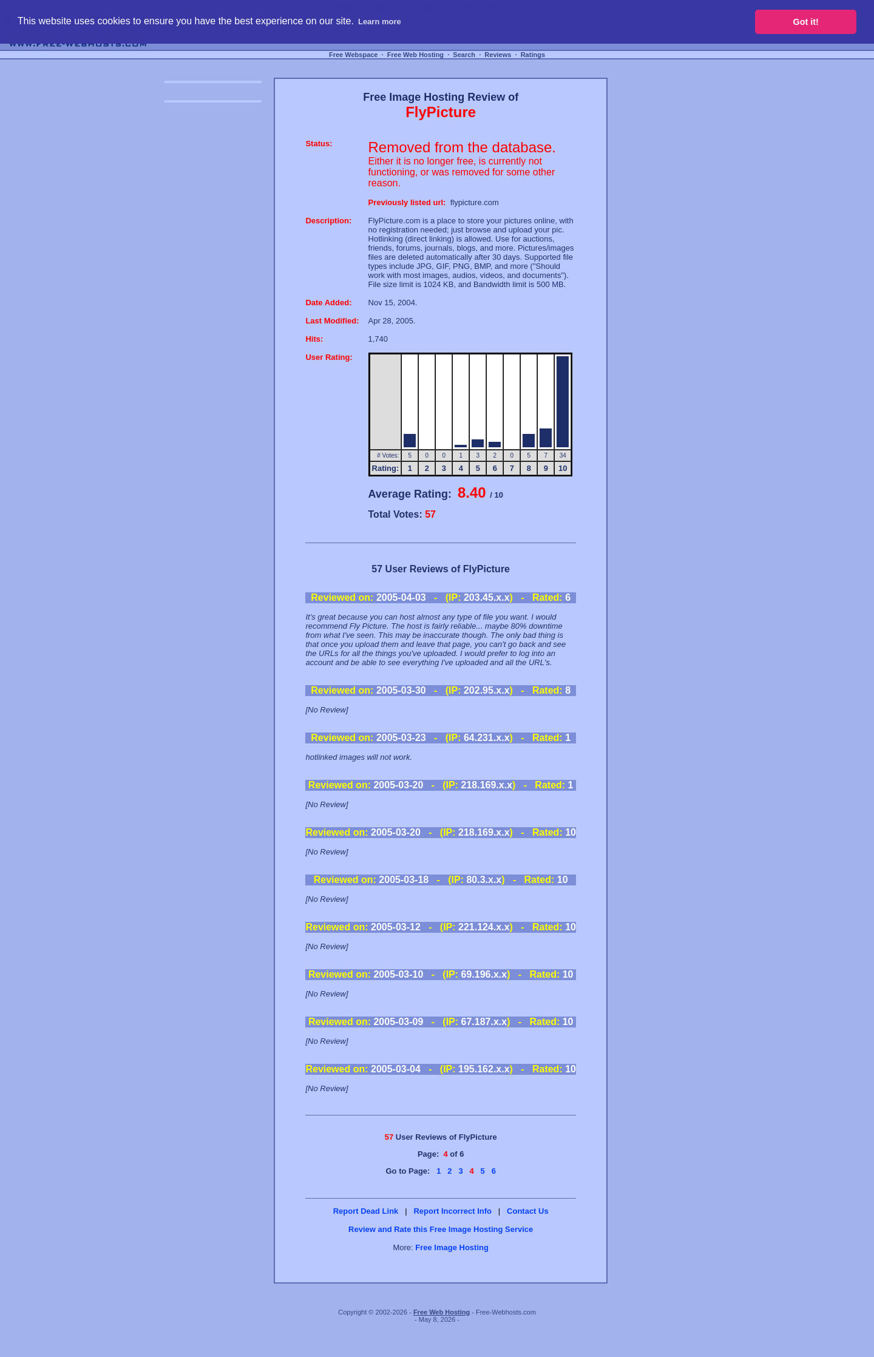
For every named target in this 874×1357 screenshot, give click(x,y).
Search (464, 54)
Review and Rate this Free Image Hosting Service (440, 1229)
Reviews (498, 54)
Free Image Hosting (452, 1247)
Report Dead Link (366, 1211)
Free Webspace (353, 54)
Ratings (533, 54)
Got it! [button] (806, 22)
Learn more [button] (379, 21)
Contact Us (528, 1211)
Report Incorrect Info (452, 1211)
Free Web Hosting (415, 54)
